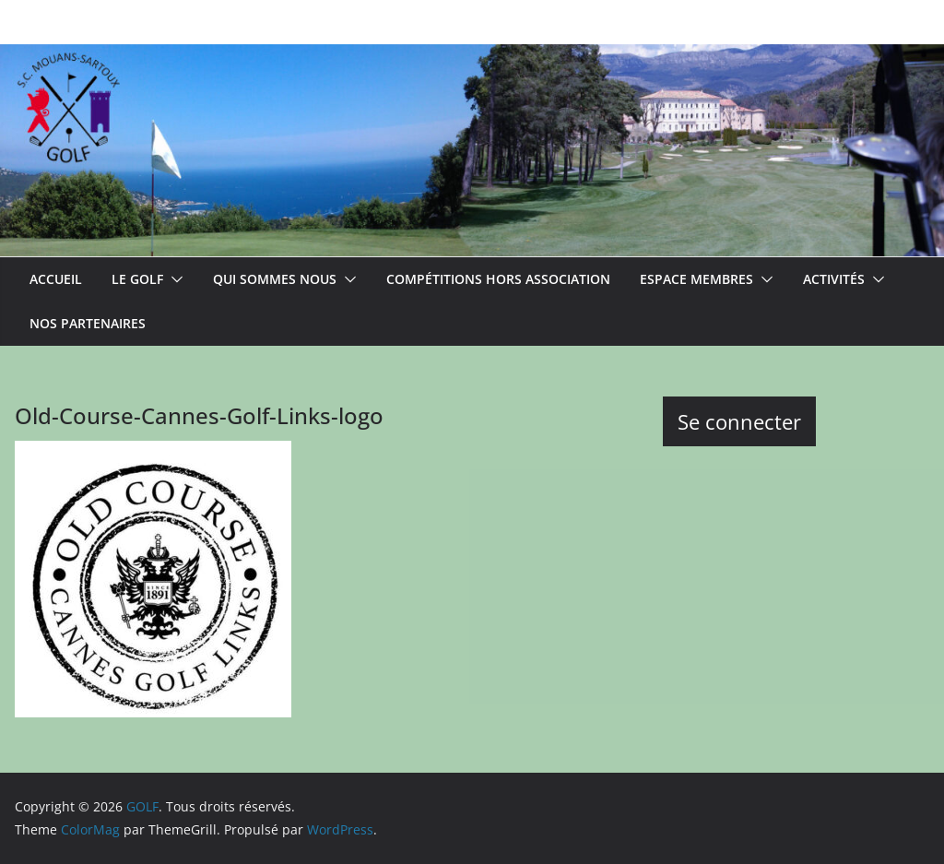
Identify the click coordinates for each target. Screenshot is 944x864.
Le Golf (137, 279)
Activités (834, 279)
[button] (173, 279)
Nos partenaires (88, 323)
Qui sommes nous (274, 279)
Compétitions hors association (498, 279)
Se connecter (739, 421)
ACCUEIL (56, 279)
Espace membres (696, 279)
